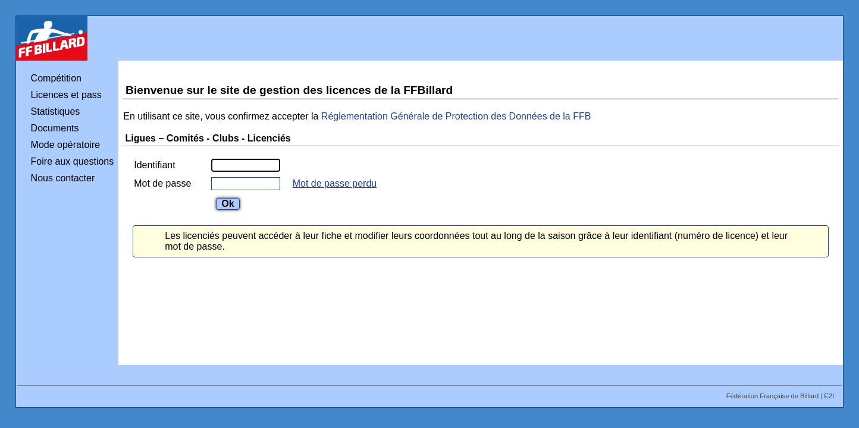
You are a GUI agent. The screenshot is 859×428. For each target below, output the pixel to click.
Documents (55, 128)
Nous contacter (63, 178)
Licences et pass (66, 95)
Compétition (56, 78)
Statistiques (55, 111)
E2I (830, 395)
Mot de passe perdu (335, 183)
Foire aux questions (72, 161)
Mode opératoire (66, 145)
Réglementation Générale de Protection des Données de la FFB (456, 116)
